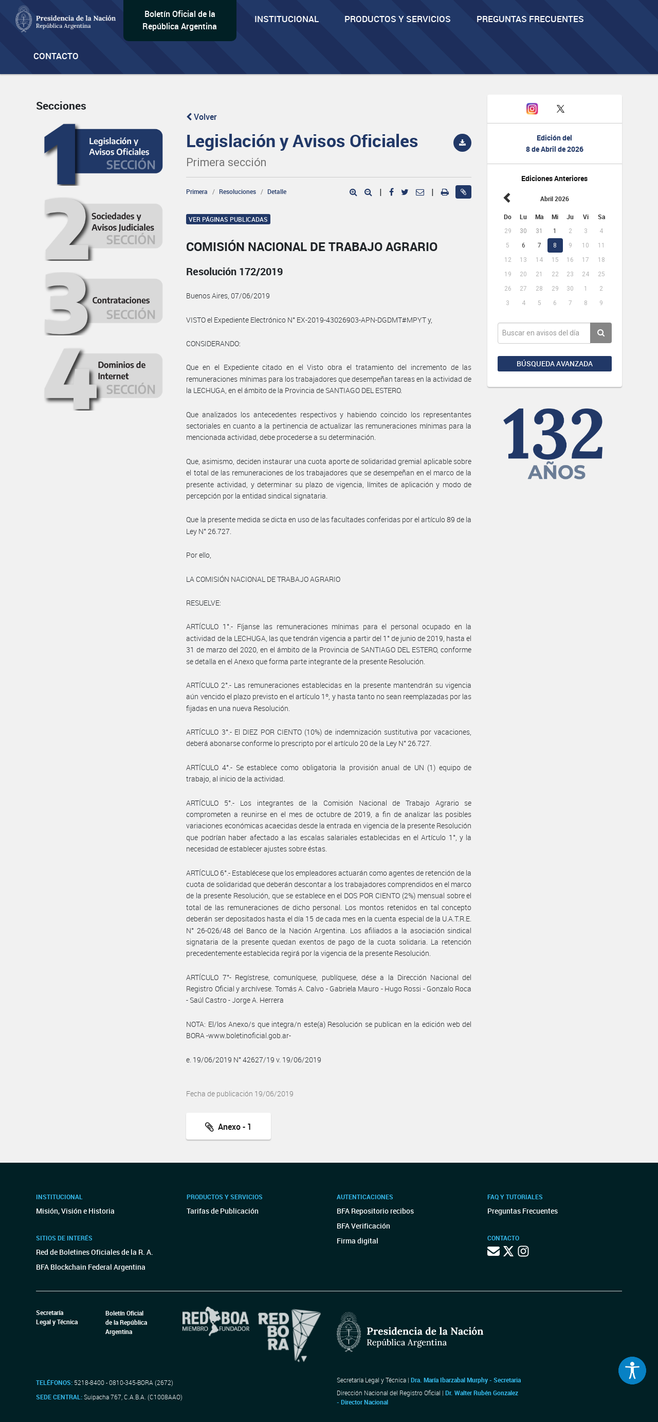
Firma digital (357, 1241)
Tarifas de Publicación (223, 1211)
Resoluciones (237, 191)
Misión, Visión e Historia (75, 1211)
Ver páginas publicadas (228, 219)
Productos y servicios (397, 19)
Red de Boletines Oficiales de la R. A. (94, 1252)
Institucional (286, 19)
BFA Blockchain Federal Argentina (90, 1267)
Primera (197, 191)
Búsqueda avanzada (555, 363)
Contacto (56, 56)
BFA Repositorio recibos (375, 1211)
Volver (201, 116)
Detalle (276, 191)
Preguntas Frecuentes (530, 19)
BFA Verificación (363, 1226)
